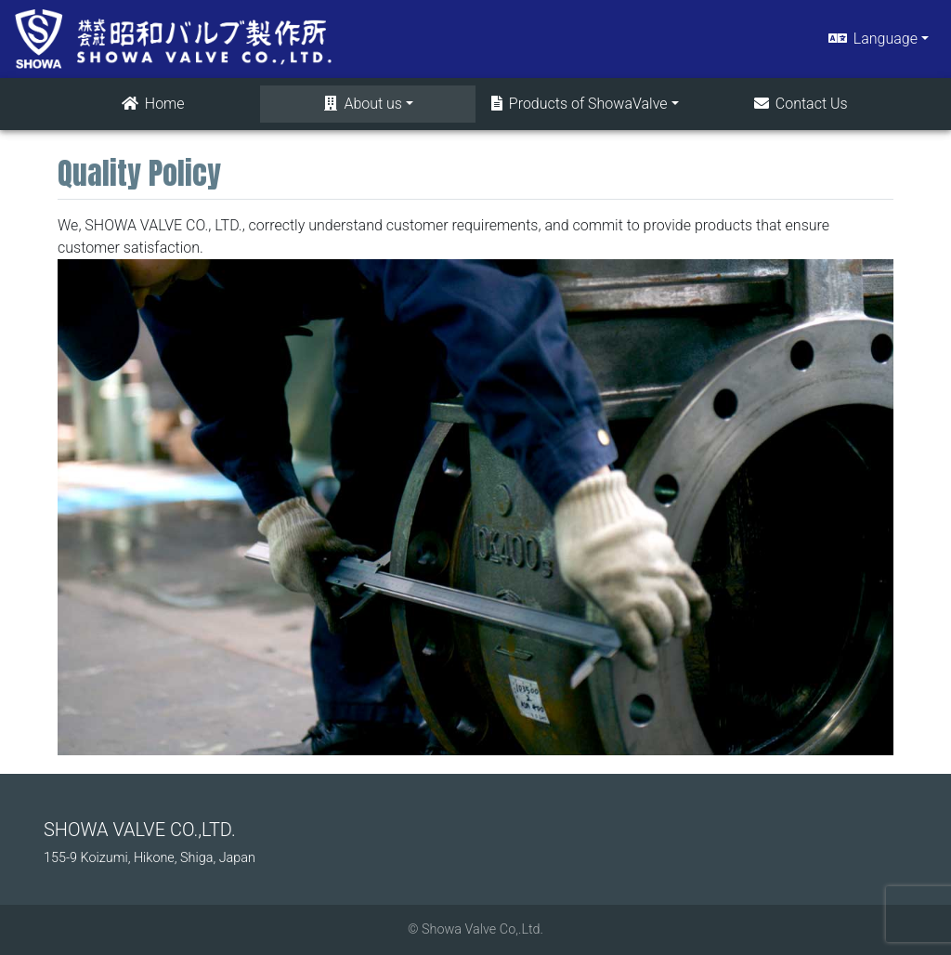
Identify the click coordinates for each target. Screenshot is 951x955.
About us (361, 103)
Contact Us (799, 103)
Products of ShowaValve (578, 103)
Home (152, 103)
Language (872, 38)
